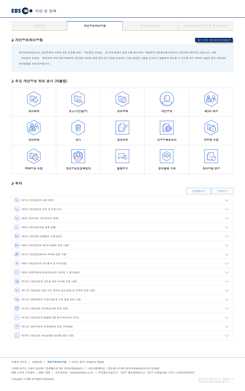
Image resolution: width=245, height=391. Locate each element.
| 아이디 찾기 (75, 362)
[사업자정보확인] (185, 372)
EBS (22, 10)
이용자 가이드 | (21, 362)
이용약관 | (39, 362)
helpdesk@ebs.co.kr (81, 372)
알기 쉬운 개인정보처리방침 (213, 40)
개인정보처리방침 (95, 26)
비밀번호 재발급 (95, 362)
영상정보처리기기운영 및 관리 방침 (205, 26)
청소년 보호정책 (150, 26)
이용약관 (39, 26)
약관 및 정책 (46, 11)
